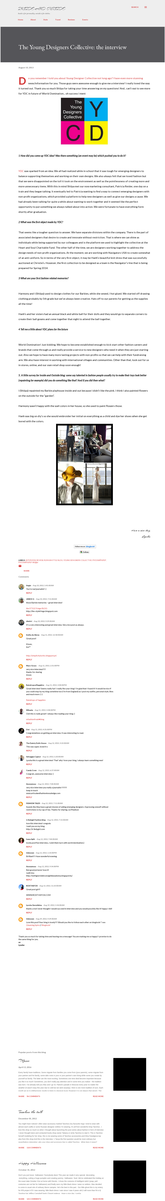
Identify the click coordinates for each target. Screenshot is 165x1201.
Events (85, 20)
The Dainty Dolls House (36, 743)
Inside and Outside (41, 8)
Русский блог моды (28, 562)
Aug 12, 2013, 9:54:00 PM (48, 866)
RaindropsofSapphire (35, 685)
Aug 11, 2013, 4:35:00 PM (41, 729)
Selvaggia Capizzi (33, 757)
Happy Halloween (32, 1163)
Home (20, 20)
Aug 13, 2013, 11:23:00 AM (50, 886)
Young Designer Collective (81, 78)
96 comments (33, 1096)
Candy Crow (31, 770)
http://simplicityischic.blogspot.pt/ (41, 655)
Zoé (27, 729)
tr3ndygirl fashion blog (36, 820)
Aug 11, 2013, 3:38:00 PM (45, 710)
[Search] (134, 7)
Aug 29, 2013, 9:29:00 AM (46, 919)
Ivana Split (30, 839)
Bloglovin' (46, 925)
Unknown (30, 853)
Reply (29, 593)
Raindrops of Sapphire (36, 700)
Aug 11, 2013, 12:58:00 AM (52, 635)
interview (31, 560)
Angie (28, 585)
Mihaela (29, 710)
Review (39, 560)
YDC (21, 170)
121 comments (34, 1199)
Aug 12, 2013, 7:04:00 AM (48, 784)
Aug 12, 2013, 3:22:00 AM (58, 743)
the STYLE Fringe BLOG (36, 608)
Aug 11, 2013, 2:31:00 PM (49, 666)
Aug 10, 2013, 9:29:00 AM (44, 621)
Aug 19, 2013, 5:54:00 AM (54, 905)
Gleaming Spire (32, 925)
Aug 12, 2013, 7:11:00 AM (52, 803)
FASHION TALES (33, 803)
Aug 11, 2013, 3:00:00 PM (56, 685)
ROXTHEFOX (32, 886)
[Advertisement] (37, 1021)
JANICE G (30, 599)
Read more (98, 1096)
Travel (58, 20)
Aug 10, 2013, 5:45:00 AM (43, 585)
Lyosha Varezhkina (34, 905)
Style (45, 20)
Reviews (71, 20)
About (33, 20)
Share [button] (26, 571)
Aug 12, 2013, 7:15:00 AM (57, 820)
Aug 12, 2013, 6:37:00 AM (48, 770)
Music (24, 1060)
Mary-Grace (31, 666)
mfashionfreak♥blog (35, 719)
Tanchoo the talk (30, 1111)
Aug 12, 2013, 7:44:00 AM (47, 839)
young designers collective (77, 560)
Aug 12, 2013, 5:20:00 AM (53, 757)
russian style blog (53, 560)
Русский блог (99, 560)
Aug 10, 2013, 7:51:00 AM (46, 599)
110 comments (34, 1147)
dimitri (29, 621)
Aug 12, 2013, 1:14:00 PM (46, 853)
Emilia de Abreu (32, 635)
